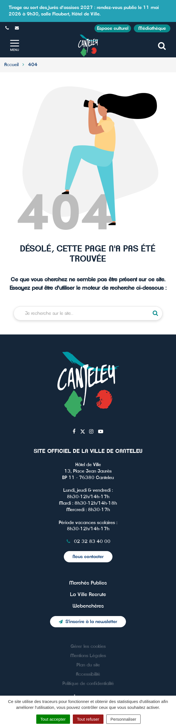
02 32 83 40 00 (88, 541)
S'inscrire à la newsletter (88, 621)
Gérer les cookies (88, 646)
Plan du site (88, 665)
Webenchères (88, 606)
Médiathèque (152, 28)
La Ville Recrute (88, 594)
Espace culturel (112, 28)
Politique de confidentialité (88, 683)
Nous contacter (88, 556)
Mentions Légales (88, 655)
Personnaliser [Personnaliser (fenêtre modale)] (123, 719)
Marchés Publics (88, 583)
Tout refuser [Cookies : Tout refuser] (88, 719)
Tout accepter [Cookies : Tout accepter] (53, 719)
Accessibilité (88, 674)
